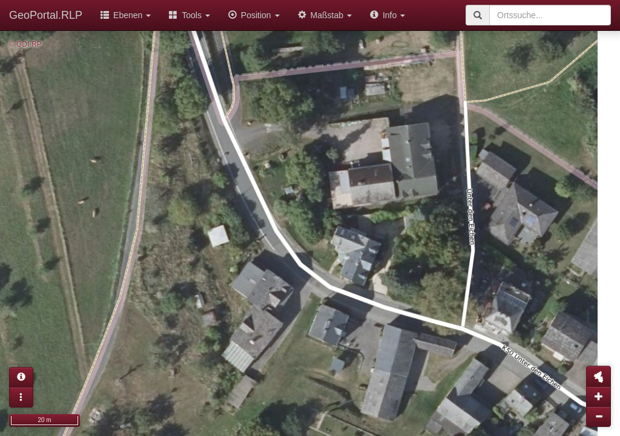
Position (254, 15)
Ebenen (126, 15)
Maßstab (325, 15)
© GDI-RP (25, 44)
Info (387, 15)
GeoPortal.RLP (45, 15)
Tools (189, 15)
